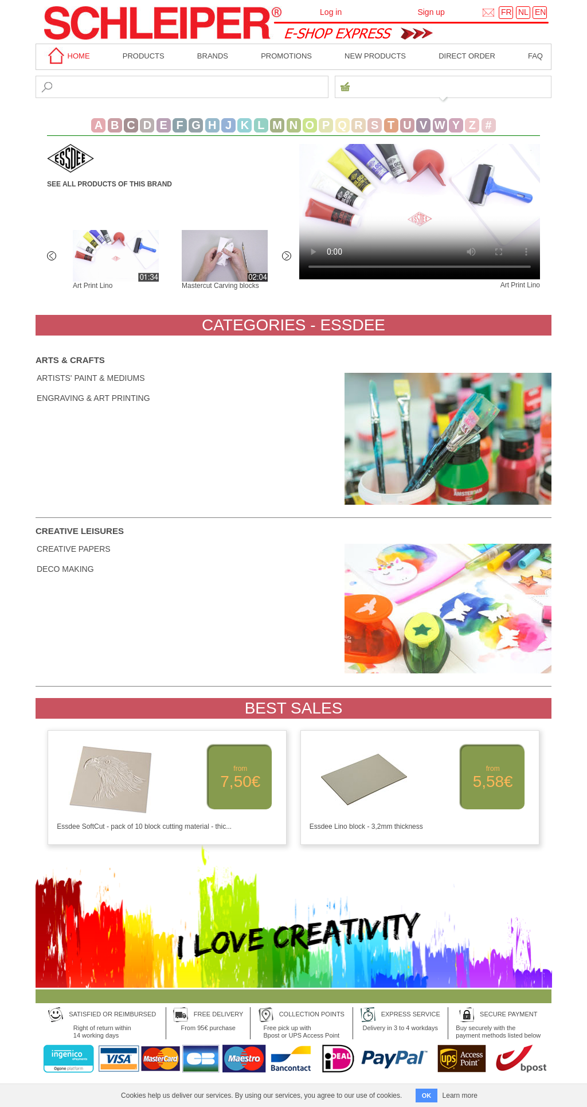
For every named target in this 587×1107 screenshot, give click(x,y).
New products (375, 56)
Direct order (467, 56)
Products (144, 56)
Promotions (286, 56)
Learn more (460, 1096)
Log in (331, 12)
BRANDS (212, 56)
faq (535, 56)
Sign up (430, 12)
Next (288, 257)
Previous (52, 257)
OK (427, 1095)
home (67, 56)
